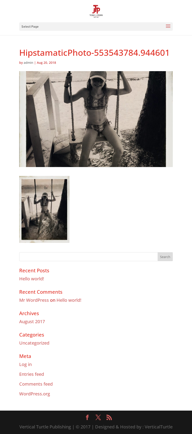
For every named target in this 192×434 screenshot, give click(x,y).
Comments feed (36, 384)
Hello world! (31, 279)
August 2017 (32, 321)
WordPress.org (34, 394)
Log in (25, 364)
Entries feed (31, 374)
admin (28, 62)
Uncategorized (34, 343)
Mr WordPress (34, 300)
